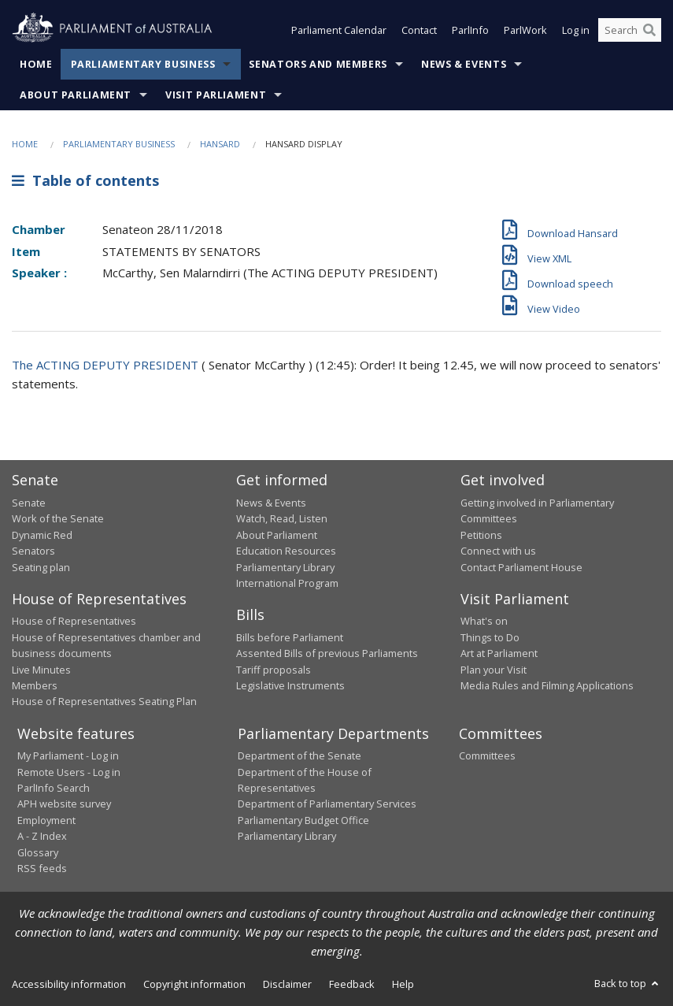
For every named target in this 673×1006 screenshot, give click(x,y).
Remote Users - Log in (68, 772)
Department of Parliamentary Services (327, 803)
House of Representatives (74, 621)
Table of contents (85, 180)
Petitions (481, 535)
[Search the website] (629, 30)
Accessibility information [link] (69, 984)
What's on (484, 621)
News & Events (463, 64)
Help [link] (403, 984)
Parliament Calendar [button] (338, 30)
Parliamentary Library (285, 567)
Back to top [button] (627, 983)
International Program (287, 583)
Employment (46, 820)
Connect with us (498, 551)
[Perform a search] (649, 30)
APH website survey (64, 803)
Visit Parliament (215, 95)
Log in (576, 30)
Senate (29, 503)
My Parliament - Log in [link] (68, 755)
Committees (487, 755)
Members (34, 685)
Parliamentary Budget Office (303, 820)
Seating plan (41, 567)
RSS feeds (42, 868)
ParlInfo (470, 30)
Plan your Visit (493, 670)
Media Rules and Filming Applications (547, 685)
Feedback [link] (352, 984)
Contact (419, 30)
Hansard (220, 144)
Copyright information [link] (194, 984)
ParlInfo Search (53, 788)
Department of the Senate (299, 755)
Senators (33, 551)
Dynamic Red (42, 535)
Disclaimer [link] (287, 984)
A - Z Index (42, 836)
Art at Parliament (499, 653)
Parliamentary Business (143, 64)
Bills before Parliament (289, 637)
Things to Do (490, 637)
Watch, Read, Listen (281, 518)
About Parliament (75, 95)
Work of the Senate (58, 518)
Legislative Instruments (290, 685)
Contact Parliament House (521, 567)
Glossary (37, 852)
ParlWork (525, 30)
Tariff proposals (273, 670)
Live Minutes (41, 670)
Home (36, 64)
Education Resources (286, 551)
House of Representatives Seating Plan (104, 701)
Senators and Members (318, 64)
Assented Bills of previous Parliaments (327, 653)
